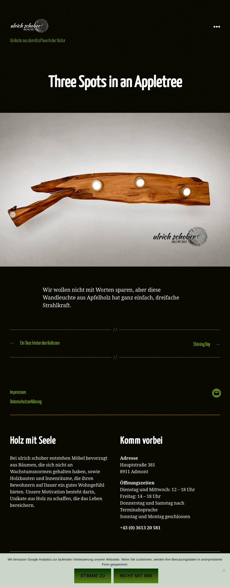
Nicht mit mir (136, 575)
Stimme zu (92, 575)
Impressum (19, 399)
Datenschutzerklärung (28, 409)
